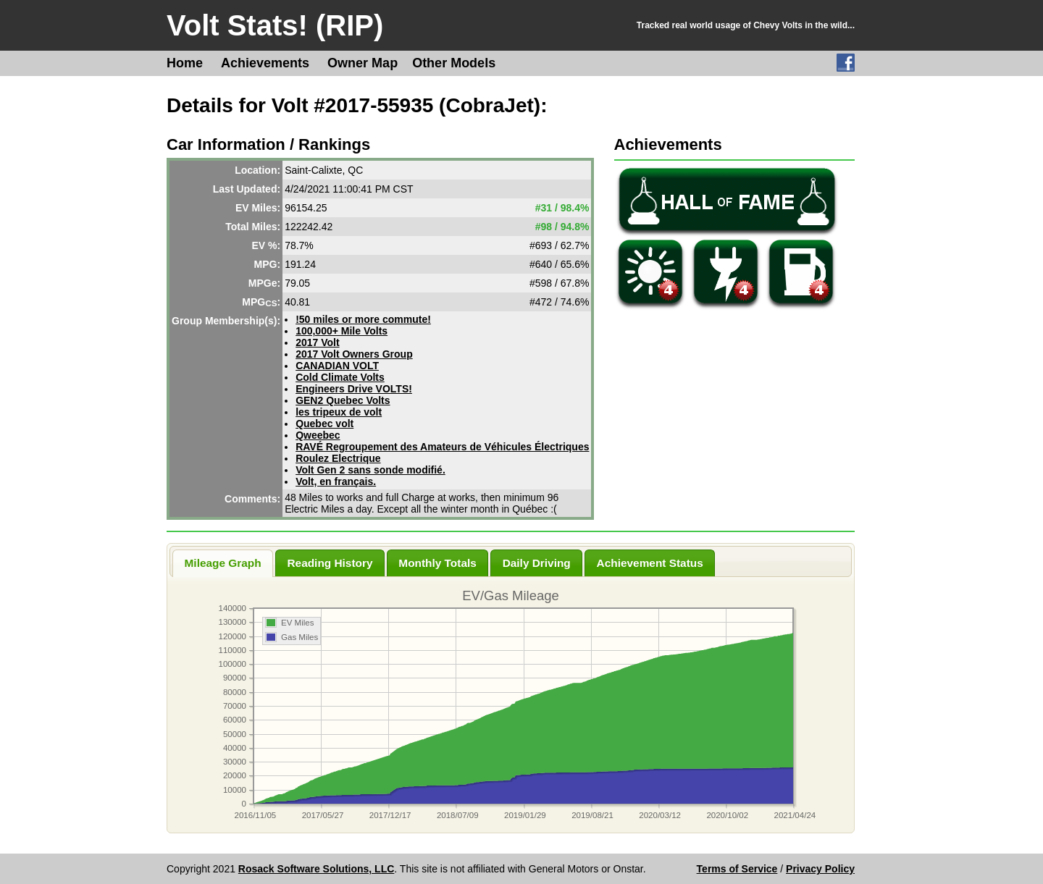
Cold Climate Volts (340, 377)
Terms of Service (737, 869)
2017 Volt (317, 342)
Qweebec (318, 435)
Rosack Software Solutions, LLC (316, 869)
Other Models (453, 63)
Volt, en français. (336, 481)
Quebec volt (324, 423)
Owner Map (362, 63)
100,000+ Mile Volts (342, 331)
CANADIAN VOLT (337, 365)
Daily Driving (537, 563)
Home (185, 63)
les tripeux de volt (339, 412)
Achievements (265, 63)
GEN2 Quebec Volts (343, 400)
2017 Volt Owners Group (354, 354)
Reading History (329, 563)
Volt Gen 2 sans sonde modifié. (370, 470)
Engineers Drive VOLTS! (354, 389)
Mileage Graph (223, 563)
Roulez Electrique (338, 458)
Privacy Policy (820, 869)
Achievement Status (650, 563)
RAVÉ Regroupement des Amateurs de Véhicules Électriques (442, 446)
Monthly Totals (437, 563)
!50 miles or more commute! (363, 319)
